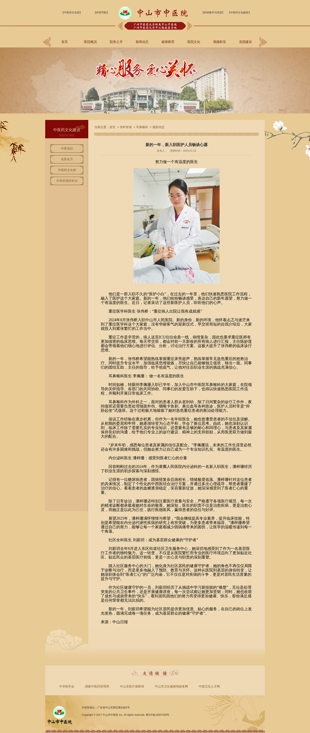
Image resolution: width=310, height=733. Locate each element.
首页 (64, 42)
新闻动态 (142, 42)
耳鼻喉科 (142, 127)
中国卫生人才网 (209, 686)
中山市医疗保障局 (132, 686)
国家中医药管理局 (97, 686)
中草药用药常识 (67, 180)
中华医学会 (66, 686)
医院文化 (193, 42)
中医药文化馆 (67, 170)
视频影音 (219, 42)
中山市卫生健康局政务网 (171, 686)
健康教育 (167, 42)
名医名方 (67, 159)
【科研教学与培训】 (213, 12)
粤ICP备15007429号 (157, 714)
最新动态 (158, 127)
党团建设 (245, 42)
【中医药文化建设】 (239, 12)
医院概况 (90, 42)
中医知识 (67, 148)
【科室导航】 (101, 12)
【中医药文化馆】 (71, 12)
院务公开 (116, 42)
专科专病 (126, 127)
